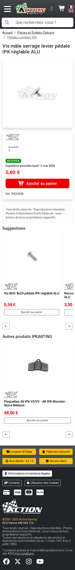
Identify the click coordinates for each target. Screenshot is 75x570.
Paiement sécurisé (56, 451)
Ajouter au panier (37, 183)
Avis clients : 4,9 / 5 (19, 461)
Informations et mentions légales (27, 473)
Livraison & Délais (19, 451)
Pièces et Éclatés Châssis (35, 33)
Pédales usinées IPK (22, 37)
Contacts (12, 482)
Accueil (7, 33)
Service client (55, 461)
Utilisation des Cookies (43, 482)
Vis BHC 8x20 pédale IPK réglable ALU (31, 293)
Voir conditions (24, 553)
